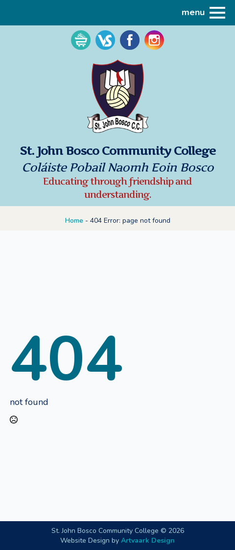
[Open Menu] (217, 13)
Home (74, 220)
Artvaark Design (148, 540)
